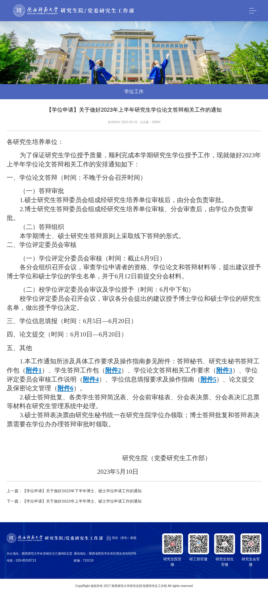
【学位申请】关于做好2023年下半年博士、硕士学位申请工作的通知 (82, 491)
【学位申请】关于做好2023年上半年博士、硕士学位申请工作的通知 (82, 501)
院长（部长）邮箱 (124, 537)
